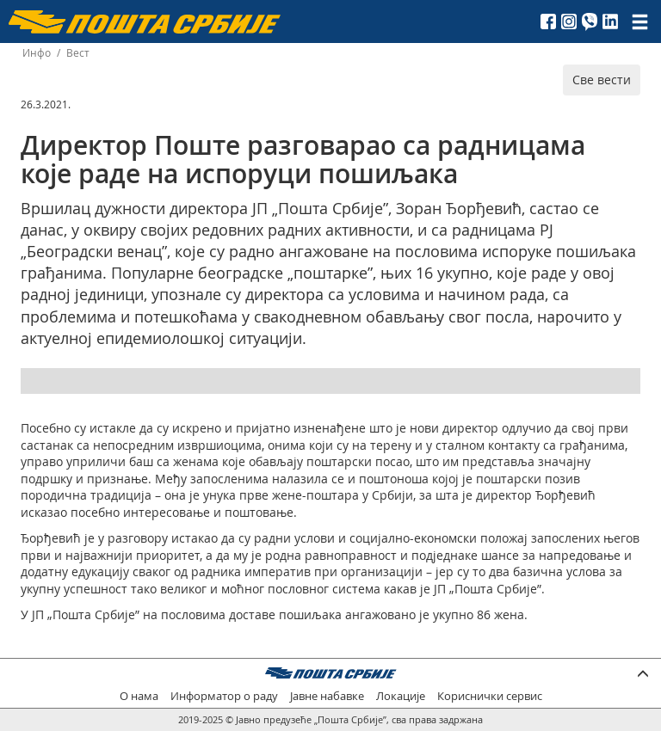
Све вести (601, 79)
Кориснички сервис (489, 696)
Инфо (36, 53)
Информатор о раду (224, 696)
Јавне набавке (327, 696)
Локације (400, 696)
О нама (139, 696)
